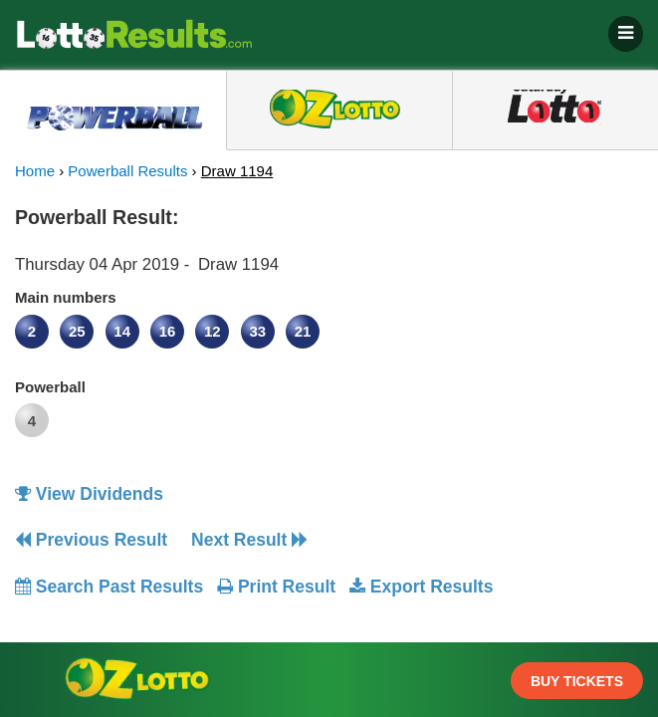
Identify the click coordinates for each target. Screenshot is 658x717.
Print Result (276, 587)
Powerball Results (127, 170)
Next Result (249, 540)
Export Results (421, 587)
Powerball (50, 386)
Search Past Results (109, 587)
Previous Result (91, 540)
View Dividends (89, 494)
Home (35, 170)
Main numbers (65, 297)
